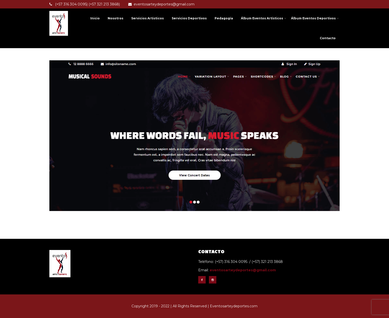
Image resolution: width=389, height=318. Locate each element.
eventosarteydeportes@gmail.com (161, 4)
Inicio (95, 18)
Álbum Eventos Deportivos (315, 18)
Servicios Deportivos (189, 18)
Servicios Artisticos (147, 18)
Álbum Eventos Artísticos (263, 18)
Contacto (328, 38)
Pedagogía (224, 18)
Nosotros (115, 18)
